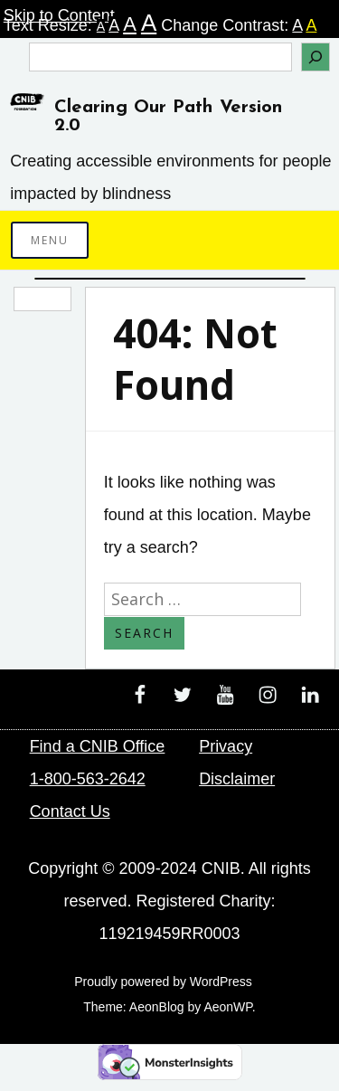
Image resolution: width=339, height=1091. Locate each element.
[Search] (315, 57)
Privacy (225, 746)
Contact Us (70, 811)
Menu (50, 240)
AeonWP (227, 1007)
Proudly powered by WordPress (163, 981)
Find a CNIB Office (97, 746)
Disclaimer (237, 779)
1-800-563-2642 (88, 779)
